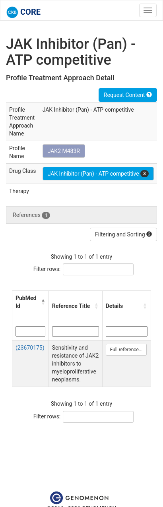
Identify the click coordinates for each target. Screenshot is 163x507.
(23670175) (30, 347)
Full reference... (126, 349)
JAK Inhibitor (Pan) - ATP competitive (98, 173)
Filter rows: (47, 269)
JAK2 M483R (64, 151)
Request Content (128, 95)
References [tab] (31, 215)
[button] (43, 302)
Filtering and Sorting (123, 234)
